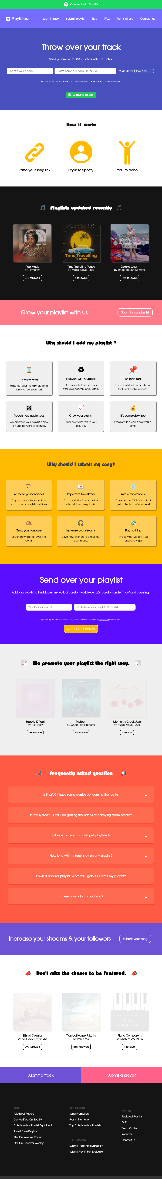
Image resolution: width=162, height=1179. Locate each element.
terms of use (104, 78)
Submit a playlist (121, 1072)
